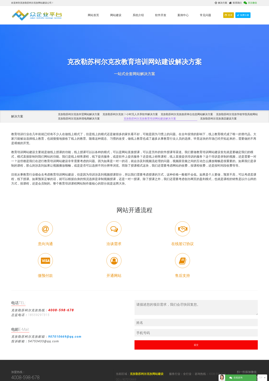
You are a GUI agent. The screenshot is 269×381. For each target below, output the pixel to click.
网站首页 (93, 15)
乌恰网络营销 (153, 357)
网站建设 (115, 15)
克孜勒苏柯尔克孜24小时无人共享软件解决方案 (130, 114)
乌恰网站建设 (137, 357)
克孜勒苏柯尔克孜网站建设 (146, 342)
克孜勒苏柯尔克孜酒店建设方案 (218, 118)
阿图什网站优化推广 (141, 361)
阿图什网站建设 (189, 357)
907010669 (30, 359)
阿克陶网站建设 (160, 361)
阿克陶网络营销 (178, 361)
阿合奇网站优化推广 (158, 364)
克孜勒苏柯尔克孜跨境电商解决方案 (79, 118)
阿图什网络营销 (206, 357)
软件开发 (160, 15)
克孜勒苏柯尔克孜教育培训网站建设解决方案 (150, 118)
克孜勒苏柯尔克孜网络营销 (173, 354)
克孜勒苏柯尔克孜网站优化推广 (204, 354)
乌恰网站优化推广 (170, 357)
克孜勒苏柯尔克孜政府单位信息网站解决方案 (187, 114)
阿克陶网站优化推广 (198, 361)
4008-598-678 (25, 345)
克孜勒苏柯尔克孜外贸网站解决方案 (79, 114)
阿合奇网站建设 (218, 361)
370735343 (55, 359)
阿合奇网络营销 (138, 364)
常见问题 (205, 15)
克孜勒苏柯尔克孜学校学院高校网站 (237, 114)
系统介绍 (138, 15)
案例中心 (183, 15)
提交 (196, 313)
